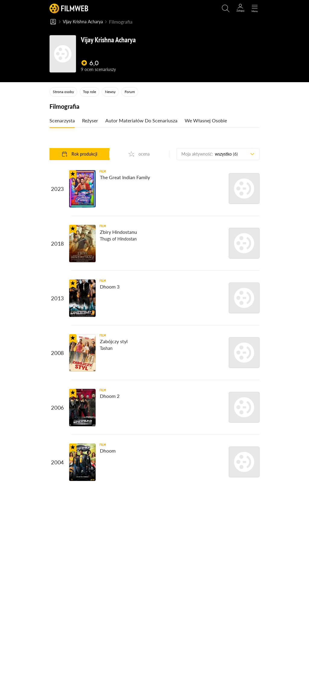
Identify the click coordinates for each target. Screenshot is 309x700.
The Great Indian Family (125, 177)
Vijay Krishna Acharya (86, 22)
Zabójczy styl (114, 341)
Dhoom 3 (109, 287)
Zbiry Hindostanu (118, 232)
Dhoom (108, 451)
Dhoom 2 (109, 396)
